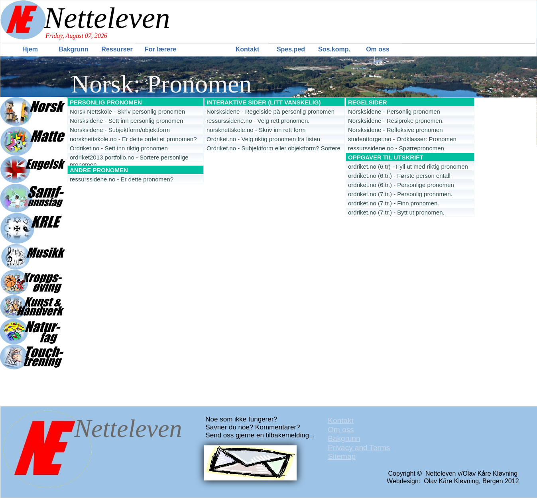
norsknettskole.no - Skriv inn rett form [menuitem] (256, 129)
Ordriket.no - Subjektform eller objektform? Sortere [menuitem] (273, 148)
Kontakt (248, 49)
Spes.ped (291, 49)
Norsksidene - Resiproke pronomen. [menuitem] (396, 120)
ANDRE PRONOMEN (99, 170)
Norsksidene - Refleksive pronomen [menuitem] (395, 129)
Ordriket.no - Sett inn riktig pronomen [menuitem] (119, 148)
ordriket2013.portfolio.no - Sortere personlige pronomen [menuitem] (129, 157)
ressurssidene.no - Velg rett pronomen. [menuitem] (258, 120)
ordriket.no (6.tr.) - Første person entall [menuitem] (399, 175)
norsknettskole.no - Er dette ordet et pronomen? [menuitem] (133, 139)
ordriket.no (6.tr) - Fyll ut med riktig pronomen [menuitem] (408, 166)
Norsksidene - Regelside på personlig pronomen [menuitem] (270, 111)
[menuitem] (31, 49)
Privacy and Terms (359, 447)
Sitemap (342, 456)
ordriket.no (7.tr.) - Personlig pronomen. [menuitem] (400, 194)
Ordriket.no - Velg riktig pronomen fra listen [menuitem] (263, 139)
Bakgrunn (74, 49)
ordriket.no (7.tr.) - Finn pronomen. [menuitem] (393, 203)
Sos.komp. (334, 49)
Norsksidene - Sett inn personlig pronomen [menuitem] (126, 120)
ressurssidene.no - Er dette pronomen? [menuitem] (121, 179)
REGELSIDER (367, 102)
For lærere (160, 49)
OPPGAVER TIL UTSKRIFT (385, 157)
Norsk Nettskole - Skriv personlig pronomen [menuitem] (127, 111)
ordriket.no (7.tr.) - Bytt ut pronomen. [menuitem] (396, 212)
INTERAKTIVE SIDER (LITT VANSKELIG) (264, 102)
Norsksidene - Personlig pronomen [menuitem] (394, 111)
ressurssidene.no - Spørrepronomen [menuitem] (396, 148)
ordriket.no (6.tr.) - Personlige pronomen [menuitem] (401, 184)
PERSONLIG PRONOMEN (106, 102)
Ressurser (116, 49)
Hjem (30, 49)
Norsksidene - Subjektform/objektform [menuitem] (120, 129)
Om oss (377, 49)
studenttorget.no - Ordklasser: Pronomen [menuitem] (402, 139)
